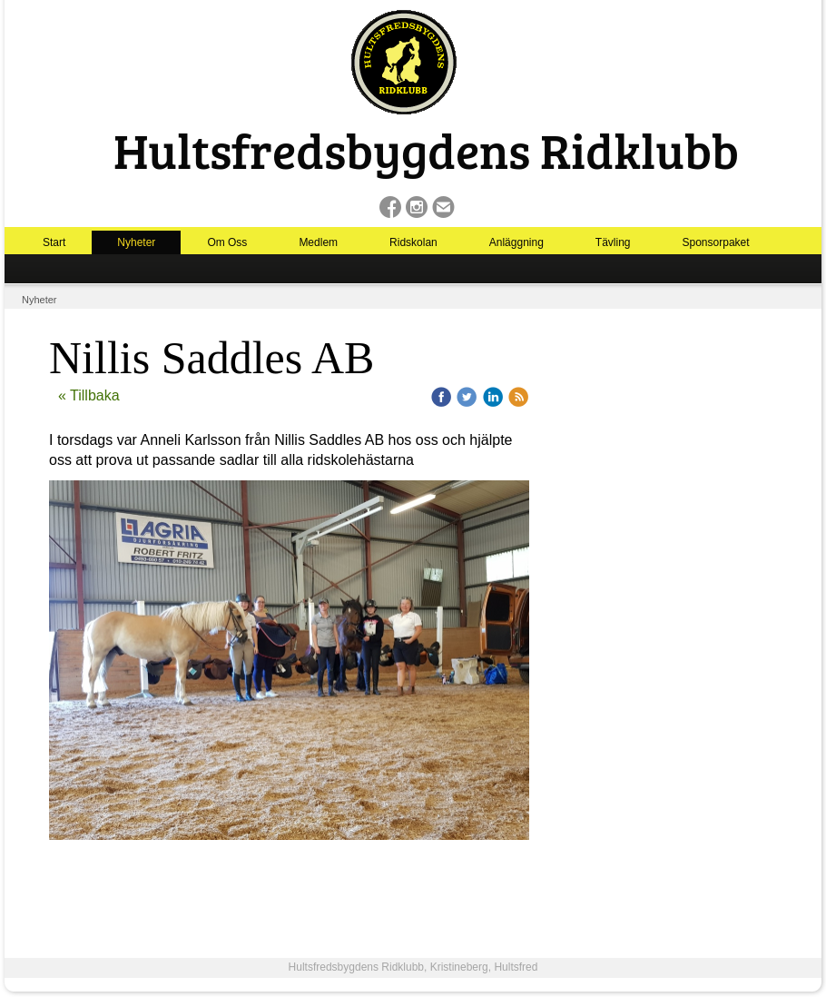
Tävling (613, 242)
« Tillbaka (89, 395)
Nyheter (136, 242)
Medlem (318, 242)
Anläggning (516, 242)
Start (54, 242)
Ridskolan (413, 242)
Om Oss (227, 242)
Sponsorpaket (716, 242)
